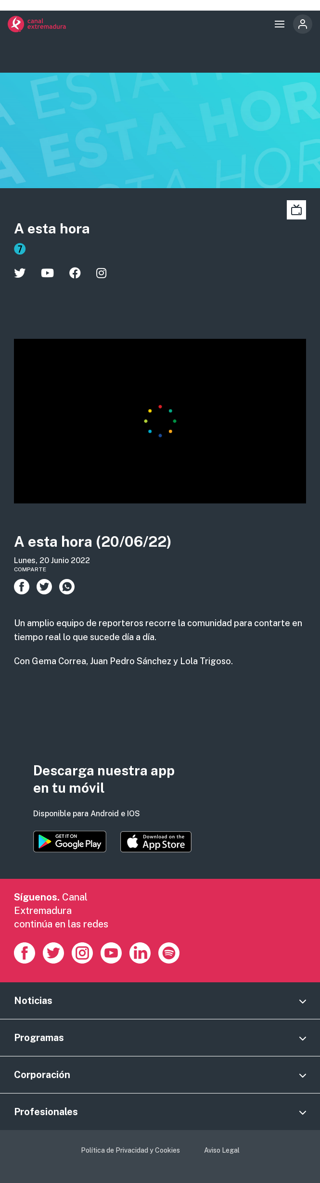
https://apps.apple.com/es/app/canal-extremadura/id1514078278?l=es (156, 841)
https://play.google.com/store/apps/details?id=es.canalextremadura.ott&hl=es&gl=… (69, 841)
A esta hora (52, 228)
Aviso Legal (222, 1150)
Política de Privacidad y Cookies (130, 1150)
